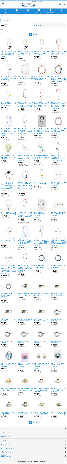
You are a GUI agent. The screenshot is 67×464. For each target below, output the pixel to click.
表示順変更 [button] (38, 25)
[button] (2, 5)
